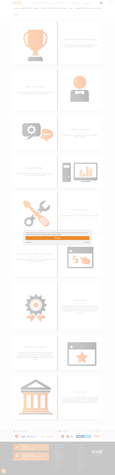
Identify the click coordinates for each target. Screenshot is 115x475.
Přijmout (57, 238)
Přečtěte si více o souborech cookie (51, 234)
